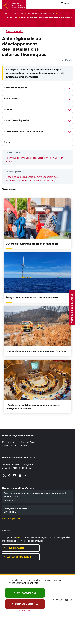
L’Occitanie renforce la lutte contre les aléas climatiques (37, 351)
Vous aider (18, 14)
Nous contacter (16, 548)
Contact (8, 142)
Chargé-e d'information (17, 508)
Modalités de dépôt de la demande (23, 131)
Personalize (24, 610)
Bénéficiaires (11, 98)
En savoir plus (9, 518)
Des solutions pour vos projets (40, 14)
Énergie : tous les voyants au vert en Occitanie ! (32, 297)
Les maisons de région (19, 557)
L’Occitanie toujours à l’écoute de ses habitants (32, 243)
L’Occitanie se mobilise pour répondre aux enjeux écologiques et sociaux (33, 407)
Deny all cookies (24, 604)
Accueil (6, 14)
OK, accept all (24, 592)
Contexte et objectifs (15, 87)
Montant (9, 109)
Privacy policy (62, 600)
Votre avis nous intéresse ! (71, 307)
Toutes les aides (10, 17)
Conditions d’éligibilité (16, 120)
